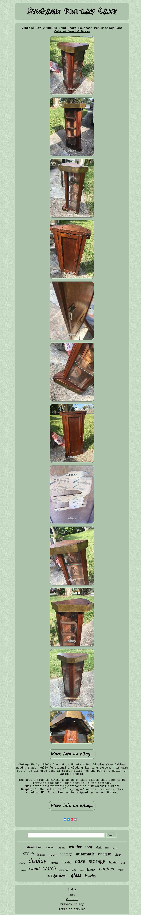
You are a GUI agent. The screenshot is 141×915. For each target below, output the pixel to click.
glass (76, 875)
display (37, 860)
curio (23, 870)
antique (104, 854)
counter (53, 855)
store (28, 853)
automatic (85, 854)
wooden (49, 847)
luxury (91, 869)
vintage (66, 854)
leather (41, 854)
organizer (57, 875)
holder (113, 862)
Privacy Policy (72, 904)
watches (54, 862)
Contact (72, 899)
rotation (115, 848)
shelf (88, 847)
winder (75, 846)
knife (74, 870)
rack (120, 869)
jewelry (90, 876)
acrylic (66, 862)
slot (107, 847)
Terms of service (72, 909)
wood (34, 868)
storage (97, 861)
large (82, 870)
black (98, 847)
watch (49, 868)
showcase (33, 847)
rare (22, 863)
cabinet (106, 868)
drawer (61, 847)
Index (72, 889)
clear (118, 854)
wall (123, 863)
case (80, 861)
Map (72, 894)
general (63, 870)
